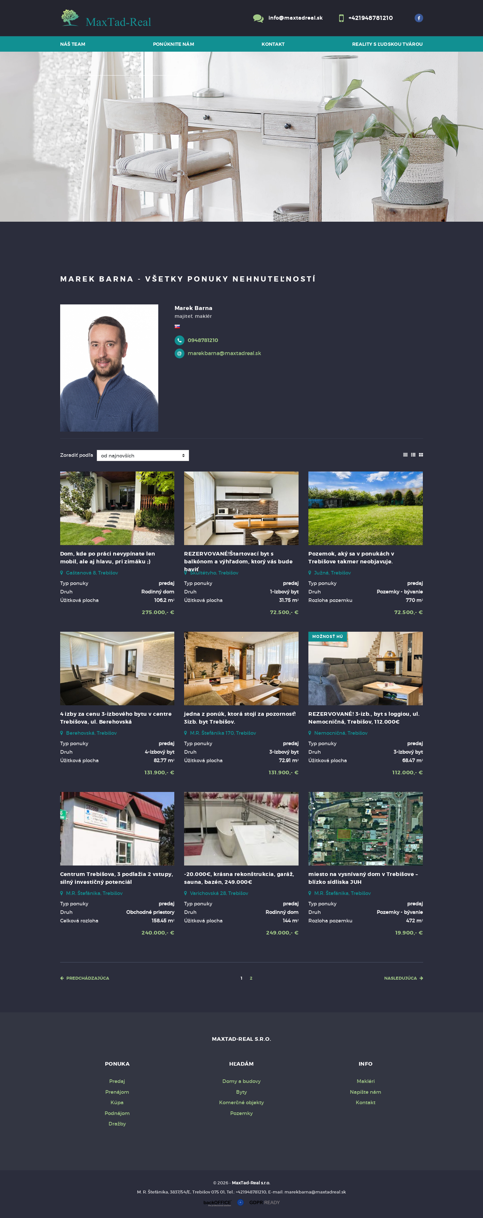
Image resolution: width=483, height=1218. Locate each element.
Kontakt (273, 44)
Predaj (85, 196)
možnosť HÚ (327, 636)
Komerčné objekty (241, 1102)
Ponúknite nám (174, 44)
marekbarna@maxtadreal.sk (224, 353)
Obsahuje (76, 138)
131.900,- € (159, 772)
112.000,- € (407, 772)
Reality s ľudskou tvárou (387, 44)
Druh (71, 111)
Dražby (117, 1124)
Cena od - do (80, 165)
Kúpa (162, 196)
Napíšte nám (365, 1092)
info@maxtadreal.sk (295, 18)
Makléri (366, 1081)
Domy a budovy (241, 1081)
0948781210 (203, 340)
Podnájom (117, 1113)
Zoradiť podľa (76, 455)
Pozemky (241, 1113)
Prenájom (126, 196)
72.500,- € (284, 612)
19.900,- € (409, 932)
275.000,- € (158, 612)
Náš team (73, 44)
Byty (241, 1092)
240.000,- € (158, 932)
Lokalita (74, 84)
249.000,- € (282, 932)
